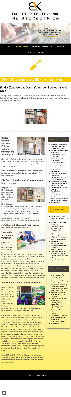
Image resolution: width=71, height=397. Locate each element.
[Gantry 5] (35, 11)
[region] (35, 33)
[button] (4, 393)
